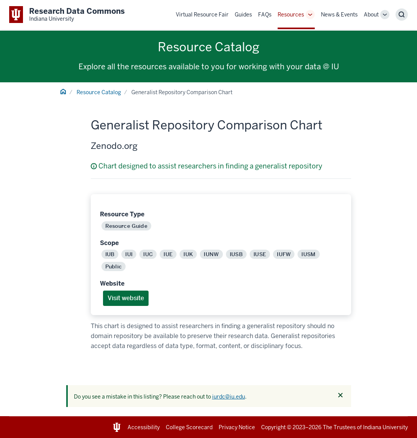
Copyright (273, 427)
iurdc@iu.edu (228, 396)
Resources (291, 14)
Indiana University (385, 427)
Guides (243, 14)
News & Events (339, 14)
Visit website (126, 298)
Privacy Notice (237, 427)
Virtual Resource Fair (202, 14)
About (371, 14)
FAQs (264, 14)
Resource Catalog (99, 92)
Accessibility (144, 427)
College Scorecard (189, 427)
